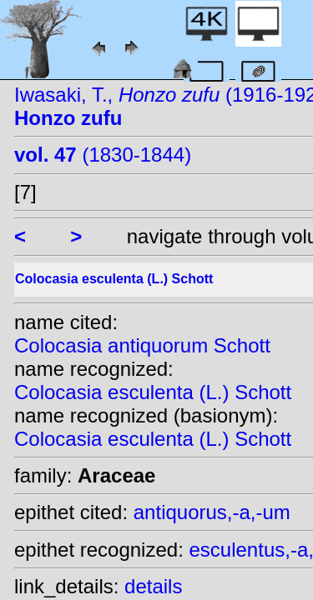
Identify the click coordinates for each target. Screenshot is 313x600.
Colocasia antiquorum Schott (142, 345)
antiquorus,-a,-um (212, 512)
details (153, 586)
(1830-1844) (102, 154)
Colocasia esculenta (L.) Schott (152, 392)
